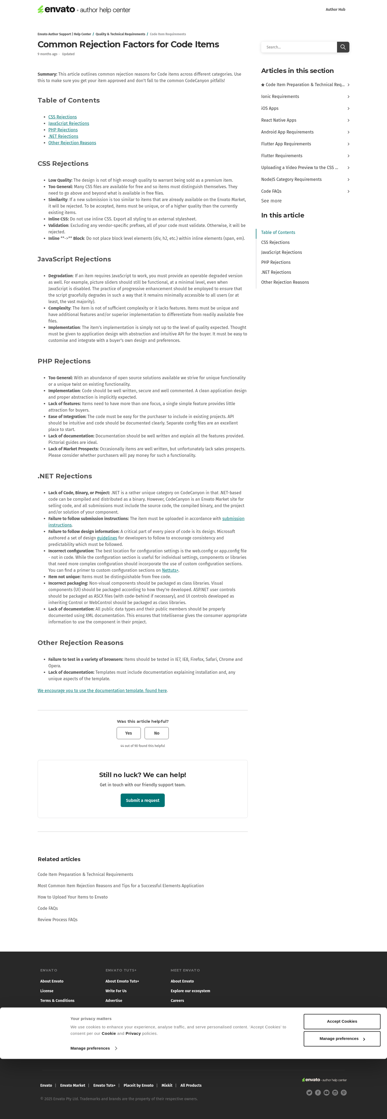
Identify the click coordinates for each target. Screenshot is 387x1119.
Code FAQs (48, 908)
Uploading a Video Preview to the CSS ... (299, 167)
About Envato (51, 981)
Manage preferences (90, 1108)
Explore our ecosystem (190, 991)
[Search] (305, 47)
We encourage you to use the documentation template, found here (102, 690)
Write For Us (116, 991)
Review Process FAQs (58, 919)
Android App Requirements (287, 132)
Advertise (114, 1000)
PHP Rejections (63, 129)
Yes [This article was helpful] (128, 733)
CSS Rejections (62, 117)
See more (271, 201)
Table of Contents (278, 232)
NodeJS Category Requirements (291, 179)
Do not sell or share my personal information (68, 1031)
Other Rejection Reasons (72, 142)
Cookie (109, 1093)
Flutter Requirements (281, 155)
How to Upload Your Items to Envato (73, 897)
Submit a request (143, 800)
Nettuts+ (170, 570)
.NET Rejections (63, 136)
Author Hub (335, 9)
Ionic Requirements (280, 96)
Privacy (133, 1093)
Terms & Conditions (57, 1000)
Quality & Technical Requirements (120, 34)
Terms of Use (117, 1010)
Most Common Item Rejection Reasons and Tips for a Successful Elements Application (121, 885)
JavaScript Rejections (68, 123)
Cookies (47, 1020)
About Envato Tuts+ (122, 981)
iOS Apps (269, 108)
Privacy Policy (52, 1010)
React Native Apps (278, 120)
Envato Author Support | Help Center (64, 34)
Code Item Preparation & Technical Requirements (85, 874)
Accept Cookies (342, 1081)
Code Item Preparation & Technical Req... (305, 84)
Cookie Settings (53, 1044)
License (46, 991)
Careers (177, 1000)
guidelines (107, 538)
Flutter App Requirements (286, 143)
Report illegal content (59, 1054)
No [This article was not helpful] (156, 733)
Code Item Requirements (168, 34)
